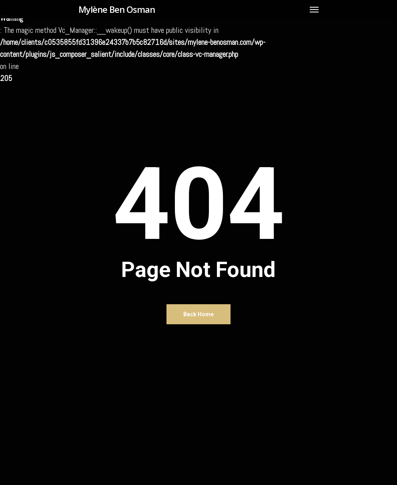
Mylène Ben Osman (116, 9)
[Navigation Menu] (314, 9)
